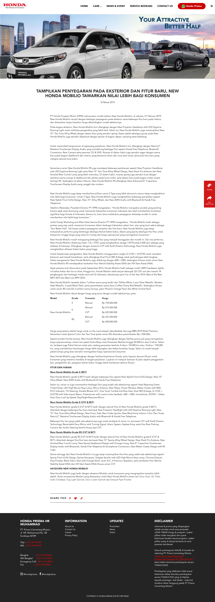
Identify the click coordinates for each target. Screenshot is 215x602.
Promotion (114, 526)
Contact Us (70, 529)
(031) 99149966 (44, 555)
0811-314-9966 (44, 558)
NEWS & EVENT (116, 6)
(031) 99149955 (43, 564)
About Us (69, 526)
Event (112, 532)
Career (68, 532)
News (112, 529)
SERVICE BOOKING (141, 6)
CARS (97, 6)
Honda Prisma (192, 6)
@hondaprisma (28, 574)
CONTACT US (165, 6)
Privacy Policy (71, 535)
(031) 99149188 (33, 545)
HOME (84, 6)
